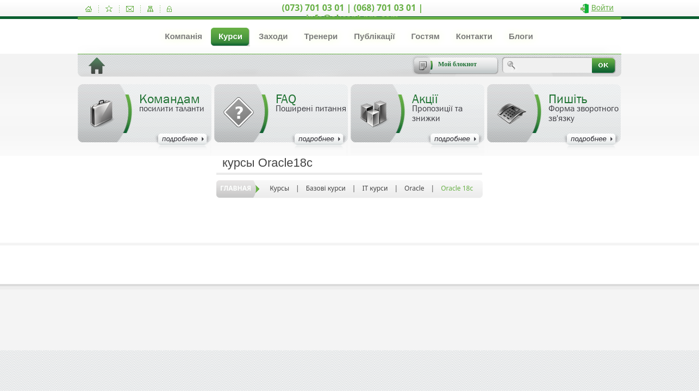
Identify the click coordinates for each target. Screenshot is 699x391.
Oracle (414, 188)
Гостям (425, 36)
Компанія (183, 36)
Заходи (273, 36)
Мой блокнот (457, 64)
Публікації (374, 36)
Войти (602, 7)
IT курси (375, 188)
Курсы (279, 188)
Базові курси (326, 188)
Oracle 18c (457, 188)
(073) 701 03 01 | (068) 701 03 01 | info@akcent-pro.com (352, 13)
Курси (230, 36)
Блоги (521, 36)
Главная (235, 188)
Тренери (321, 36)
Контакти (474, 36)
